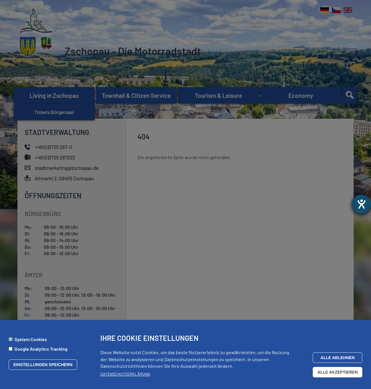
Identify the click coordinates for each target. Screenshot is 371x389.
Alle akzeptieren (337, 373)
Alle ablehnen (338, 359)
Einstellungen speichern (42, 366)
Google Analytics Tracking (41, 350)
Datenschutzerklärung (125, 375)
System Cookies (30, 341)
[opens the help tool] (361, 204)
